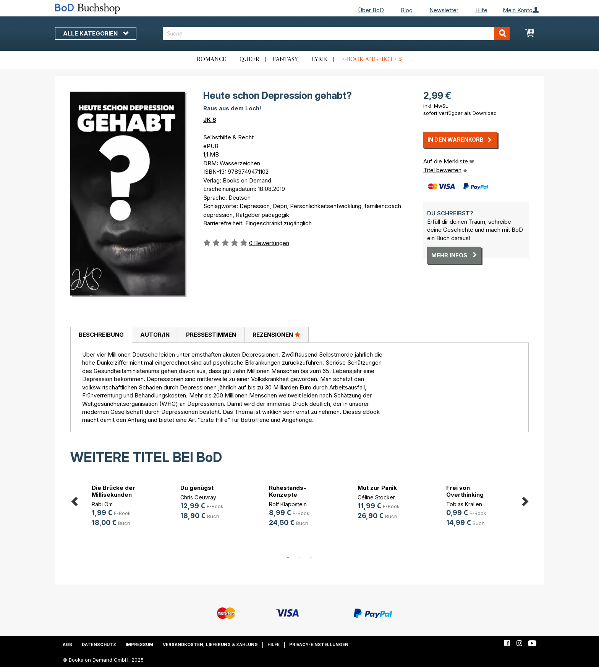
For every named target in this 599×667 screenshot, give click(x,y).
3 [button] (311, 558)
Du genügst (197, 487)
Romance (211, 59)
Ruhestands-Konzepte (287, 491)
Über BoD (371, 10)
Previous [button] (74, 500)
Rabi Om (102, 504)
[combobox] (336, 33)
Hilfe (481, 10)
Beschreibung (101, 334)
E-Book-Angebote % (372, 59)
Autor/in (155, 334)
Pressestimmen (211, 334)
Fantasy (285, 59)
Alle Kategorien (95, 33)
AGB (67, 644)
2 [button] (299, 558)
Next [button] (525, 500)
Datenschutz (99, 644)
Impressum (139, 644)
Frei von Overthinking (465, 491)
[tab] (101, 335)
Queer (249, 59)
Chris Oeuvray (198, 497)
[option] (122, 507)
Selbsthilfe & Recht (228, 137)
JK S (209, 119)
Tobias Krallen (464, 504)
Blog (407, 10)
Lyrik (319, 59)
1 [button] (288, 558)
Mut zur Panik (377, 487)
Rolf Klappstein (288, 504)
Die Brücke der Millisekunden (113, 491)
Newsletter (443, 10)
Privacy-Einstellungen (318, 644)
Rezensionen (276, 334)
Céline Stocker (376, 497)
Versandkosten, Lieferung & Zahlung (210, 644)
